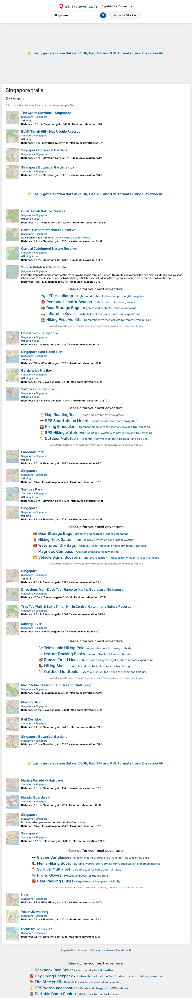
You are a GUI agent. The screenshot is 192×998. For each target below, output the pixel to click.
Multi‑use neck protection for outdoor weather (104, 540)
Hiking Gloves (49, 875)
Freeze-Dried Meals (61, 659)
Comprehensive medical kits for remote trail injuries (117, 320)
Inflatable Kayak (61, 313)
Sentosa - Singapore (37, 389)
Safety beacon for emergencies (115, 302)
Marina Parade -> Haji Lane (42, 780)
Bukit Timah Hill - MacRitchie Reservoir (52, 131)
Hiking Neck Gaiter (55, 539)
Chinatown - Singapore (39, 333)
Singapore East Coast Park (42, 352)
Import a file (125, 15)
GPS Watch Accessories (56, 988)
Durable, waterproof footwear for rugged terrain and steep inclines (117, 863)
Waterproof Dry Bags (57, 545)
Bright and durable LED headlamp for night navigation (110, 296)
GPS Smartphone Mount (67, 420)
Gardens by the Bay (36, 371)
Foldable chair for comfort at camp (97, 994)
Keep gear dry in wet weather (94, 970)
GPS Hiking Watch (61, 432)
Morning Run (31, 702)
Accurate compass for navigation (97, 551)
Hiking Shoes (56, 665)
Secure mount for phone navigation (114, 421)
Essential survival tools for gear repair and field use (114, 438)
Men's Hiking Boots (54, 863)
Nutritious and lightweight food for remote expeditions (117, 660)
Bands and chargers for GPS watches (104, 988)
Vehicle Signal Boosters (59, 557)
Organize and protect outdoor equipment (109, 308)
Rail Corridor (31, 719)
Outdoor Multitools (62, 438)
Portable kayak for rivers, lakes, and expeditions (109, 314)
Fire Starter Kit (48, 982)
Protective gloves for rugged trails (86, 875)
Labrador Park (32, 452)
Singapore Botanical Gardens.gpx (47, 167)
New (24, 895)
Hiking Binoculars (60, 426)
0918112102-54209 (36, 929)
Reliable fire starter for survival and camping (92, 982)
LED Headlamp (59, 295)
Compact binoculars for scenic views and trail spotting (114, 427)
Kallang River (31, 624)
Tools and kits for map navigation (102, 415)
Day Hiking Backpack (54, 976)
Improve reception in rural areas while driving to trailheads (121, 557)
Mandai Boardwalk (35, 797)
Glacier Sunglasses (54, 857)
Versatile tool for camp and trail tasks (97, 869)
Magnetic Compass (55, 551)
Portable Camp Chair (53, 993)
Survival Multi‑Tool (53, 869)
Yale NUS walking (34, 912)
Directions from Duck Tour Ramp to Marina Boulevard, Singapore (72, 590)
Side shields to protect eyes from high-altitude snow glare (111, 857)
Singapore (27, 116)
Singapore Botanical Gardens (44, 150)
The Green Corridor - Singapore (46, 113)
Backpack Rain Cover (54, 970)
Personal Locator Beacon (69, 301)
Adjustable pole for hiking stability (109, 648)
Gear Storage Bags (63, 307)
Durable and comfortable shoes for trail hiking (100, 666)
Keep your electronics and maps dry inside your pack (113, 545)
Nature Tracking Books (64, 653)
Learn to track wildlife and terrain (109, 654)
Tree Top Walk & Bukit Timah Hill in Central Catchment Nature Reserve (76, 607)
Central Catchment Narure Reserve (49, 249)
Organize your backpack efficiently (98, 881)
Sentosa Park (31, 489)
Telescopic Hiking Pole (64, 647)
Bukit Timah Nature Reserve (43, 211)
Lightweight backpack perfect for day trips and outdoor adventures (119, 976)
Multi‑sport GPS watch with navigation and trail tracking (116, 433)
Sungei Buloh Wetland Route (43, 267)
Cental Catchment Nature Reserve (48, 230)
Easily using (99, 53)
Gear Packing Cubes (55, 881)
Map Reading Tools (61, 414)
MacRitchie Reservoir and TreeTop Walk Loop (56, 685)
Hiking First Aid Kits (63, 319)
